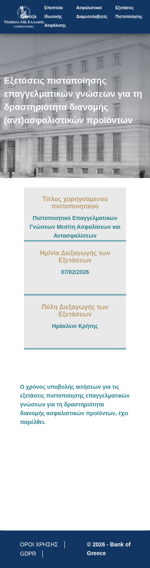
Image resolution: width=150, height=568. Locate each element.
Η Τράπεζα (28, 12)
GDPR (28, 553)
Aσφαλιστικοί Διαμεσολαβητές (92, 12)
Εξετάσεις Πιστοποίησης (129, 12)
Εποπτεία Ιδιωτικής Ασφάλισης (55, 17)
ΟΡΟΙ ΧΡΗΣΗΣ (39, 544)
